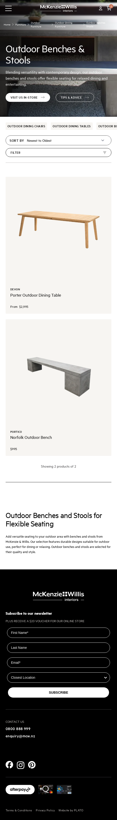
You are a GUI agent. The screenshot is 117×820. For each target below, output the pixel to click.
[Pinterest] (32, 765)
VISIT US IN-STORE (28, 97)
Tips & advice (75, 97)
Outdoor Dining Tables (72, 126)
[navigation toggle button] (8, 8)
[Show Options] (105, 677)
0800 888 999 (18, 728)
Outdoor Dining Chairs (26, 126)
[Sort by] (66, 140)
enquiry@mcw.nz (20, 735)
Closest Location (20, 669)
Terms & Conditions (19, 810)
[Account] (100, 8)
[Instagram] (20, 765)
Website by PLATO (71, 810)
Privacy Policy (45, 810)
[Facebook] (9, 764)
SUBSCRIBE (58, 692)
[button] (109, 8)
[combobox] (57, 677)
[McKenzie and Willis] (58, 8)
